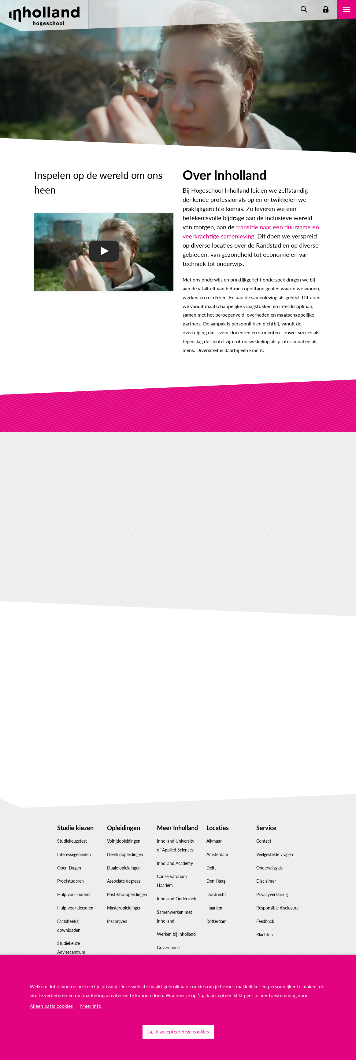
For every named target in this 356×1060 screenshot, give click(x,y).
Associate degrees (123, 881)
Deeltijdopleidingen (125, 854)
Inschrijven (117, 921)
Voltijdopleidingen (123, 841)
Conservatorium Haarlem (172, 881)
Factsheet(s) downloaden (68, 926)
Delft (211, 867)
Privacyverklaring (272, 894)
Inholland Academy (175, 863)
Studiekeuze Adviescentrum (71, 948)
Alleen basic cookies (51, 1006)
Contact (263, 841)
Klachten (264, 934)
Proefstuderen (70, 881)
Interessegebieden (74, 854)
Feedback (265, 921)
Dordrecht (216, 894)
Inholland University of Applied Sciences (175, 845)
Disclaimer (266, 881)
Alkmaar (214, 841)
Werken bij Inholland (176, 934)
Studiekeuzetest (72, 841)
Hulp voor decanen (75, 907)
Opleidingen (123, 827)
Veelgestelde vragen (274, 854)
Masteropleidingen (124, 907)
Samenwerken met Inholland (174, 916)
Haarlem (214, 907)
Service (266, 827)
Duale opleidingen (124, 867)
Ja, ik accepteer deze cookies (178, 1031)
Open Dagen (69, 867)
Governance (168, 947)
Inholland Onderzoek (176, 898)
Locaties (217, 827)
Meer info (90, 1006)
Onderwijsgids (269, 867)
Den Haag (215, 881)
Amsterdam (217, 854)
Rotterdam (216, 921)
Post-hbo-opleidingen (127, 894)
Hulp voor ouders (73, 894)
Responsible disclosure (277, 907)
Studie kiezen (75, 827)
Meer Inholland (177, 827)
